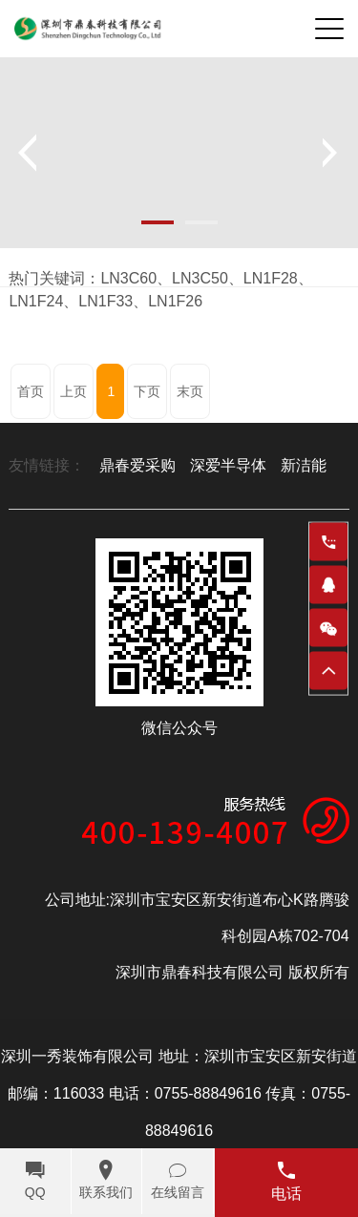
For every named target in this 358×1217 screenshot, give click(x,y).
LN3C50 (200, 278)
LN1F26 (175, 301)
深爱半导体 (228, 465)
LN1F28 (270, 278)
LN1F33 (105, 301)
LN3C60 (128, 278)
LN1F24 (36, 301)
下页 (147, 391)
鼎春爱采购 (137, 465)
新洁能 (303, 465)
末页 (190, 391)
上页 (73, 391)
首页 (30, 391)
